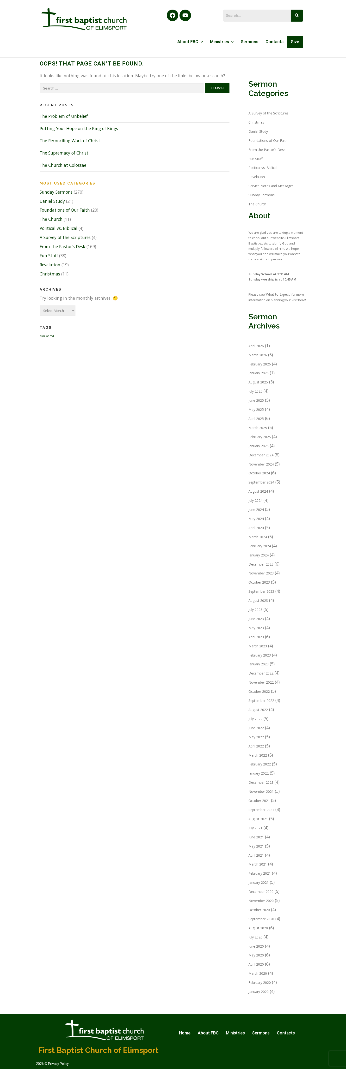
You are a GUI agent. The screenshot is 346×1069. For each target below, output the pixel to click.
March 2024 (257, 537)
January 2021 (258, 882)
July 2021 (255, 828)
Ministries (222, 41)
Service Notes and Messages (271, 186)
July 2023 (255, 609)
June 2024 (256, 509)
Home (185, 1033)
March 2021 (257, 864)
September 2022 (261, 700)
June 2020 (256, 946)
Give (295, 41)
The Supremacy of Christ (64, 153)
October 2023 (259, 582)
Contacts (275, 41)
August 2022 (258, 709)
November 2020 (261, 900)
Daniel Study (52, 201)
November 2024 (261, 464)
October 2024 (259, 473)
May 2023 (256, 628)
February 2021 (259, 873)
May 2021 (256, 846)
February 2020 (259, 982)
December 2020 (260, 891)
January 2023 (258, 664)
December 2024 (260, 455)
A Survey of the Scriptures (65, 237)
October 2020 (259, 910)
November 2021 (261, 791)
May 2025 (256, 409)
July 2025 (255, 391)
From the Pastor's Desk (62, 246)
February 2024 (259, 546)
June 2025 (256, 400)
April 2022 (256, 746)
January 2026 (258, 373)
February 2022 (259, 764)
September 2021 (261, 809)
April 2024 (256, 528)
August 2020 (258, 928)
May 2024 (256, 518)
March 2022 (257, 755)
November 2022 (261, 682)
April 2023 (256, 637)
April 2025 (256, 418)
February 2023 (259, 655)
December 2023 (260, 564)
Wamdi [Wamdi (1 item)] (50, 336)
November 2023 (261, 573)
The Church (51, 219)
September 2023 (261, 591)
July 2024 (255, 500)
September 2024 (261, 482)
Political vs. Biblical (58, 228)
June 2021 (256, 837)
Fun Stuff (49, 255)
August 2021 (258, 819)
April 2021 (256, 855)
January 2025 (258, 446)
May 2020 (256, 955)
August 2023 (258, 600)
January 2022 (258, 773)
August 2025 (258, 382)
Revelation (50, 265)
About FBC (190, 41)
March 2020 (257, 973)
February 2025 (259, 437)
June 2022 (256, 728)
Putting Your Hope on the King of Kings (79, 128)
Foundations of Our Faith (65, 210)
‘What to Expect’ (278, 294)
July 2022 (255, 719)
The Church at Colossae (63, 165)
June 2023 (256, 618)
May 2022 (256, 737)
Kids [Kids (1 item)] (42, 336)
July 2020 (255, 937)
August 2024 (258, 491)
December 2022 (260, 673)
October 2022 (259, 691)
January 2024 (258, 555)
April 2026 (256, 346)
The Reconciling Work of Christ (70, 140)
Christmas (50, 274)
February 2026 (259, 364)
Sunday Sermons (56, 192)
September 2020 (261, 919)
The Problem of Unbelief (64, 116)
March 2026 (257, 355)
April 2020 (256, 964)
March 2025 (257, 427)
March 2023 (257, 646)
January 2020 (258, 991)
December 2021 (260, 782)
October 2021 (259, 800)
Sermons (249, 41)
